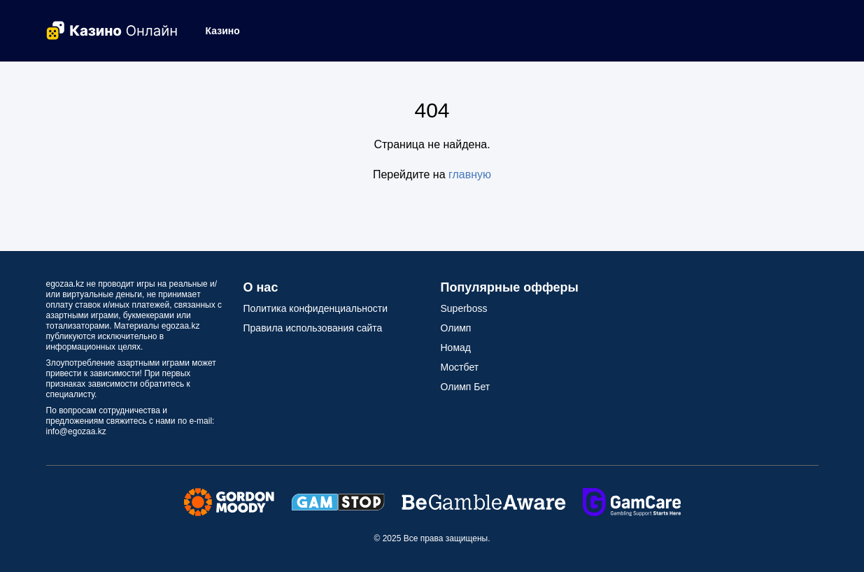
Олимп (456, 328)
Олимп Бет (465, 386)
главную (469, 174)
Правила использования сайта (313, 328)
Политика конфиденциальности (315, 308)
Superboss (464, 308)
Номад (456, 347)
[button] (228, 31)
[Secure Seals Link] (229, 501)
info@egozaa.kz (76, 431)
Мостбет (460, 367)
